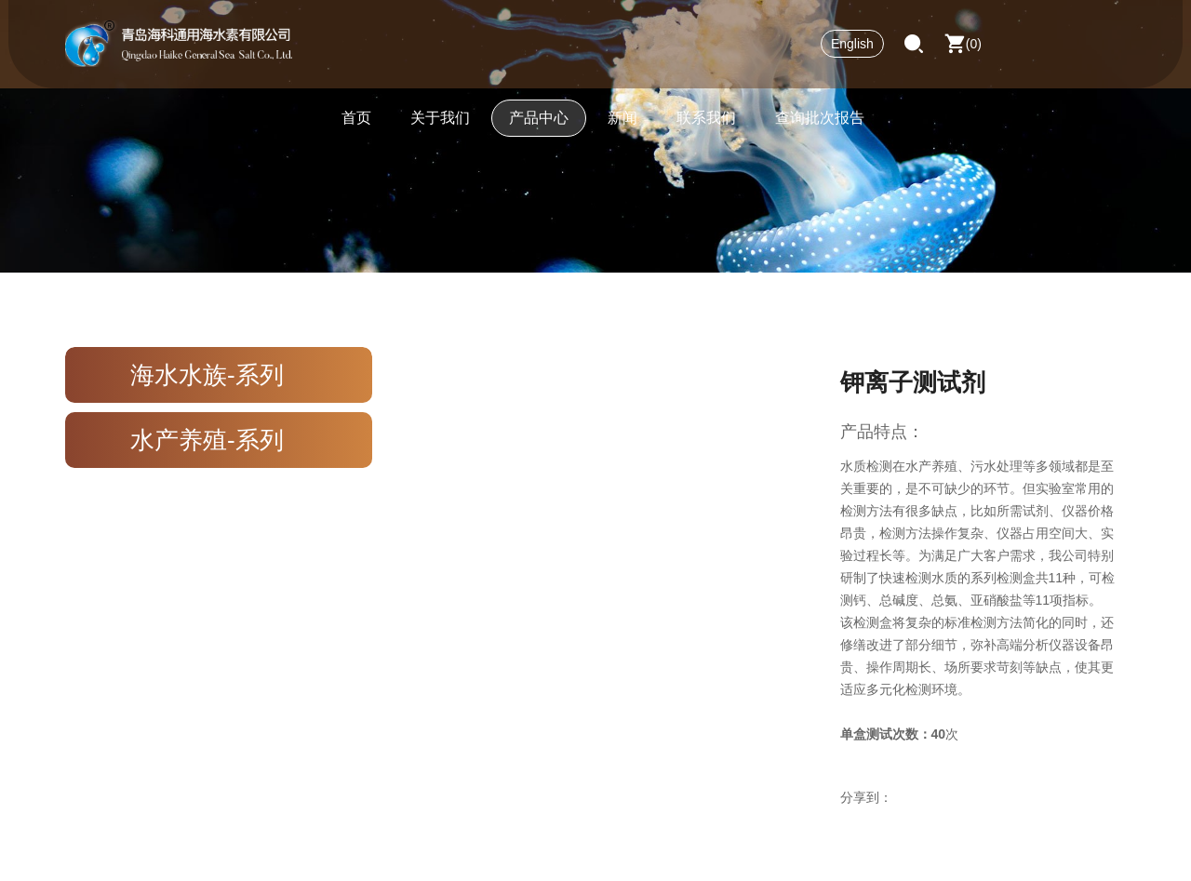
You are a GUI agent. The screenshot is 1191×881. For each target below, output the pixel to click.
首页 (356, 125)
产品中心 (539, 125)
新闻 (622, 125)
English (852, 51)
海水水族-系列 (207, 375)
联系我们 (706, 125)
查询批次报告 (819, 125)
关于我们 (440, 125)
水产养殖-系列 (207, 440)
